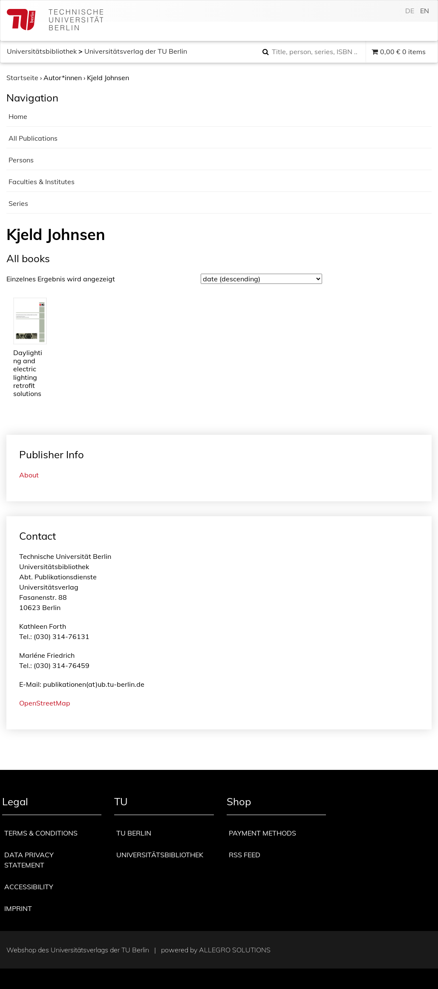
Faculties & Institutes (42, 181)
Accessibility (28, 886)
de (409, 10)
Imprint (18, 908)
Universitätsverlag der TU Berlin (135, 51)
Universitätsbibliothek (42, 51)
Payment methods (262, 833)
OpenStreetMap (44, 703)
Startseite (22, 77)
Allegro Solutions (235, 950)
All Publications (33, 138)
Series (18, 203)
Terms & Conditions (41, 833)
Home (18, 116)
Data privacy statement (29, 859)
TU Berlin (133, 833)
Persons (21, 160)
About (29, 475)
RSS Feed (244, 854)
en (424, 10)
